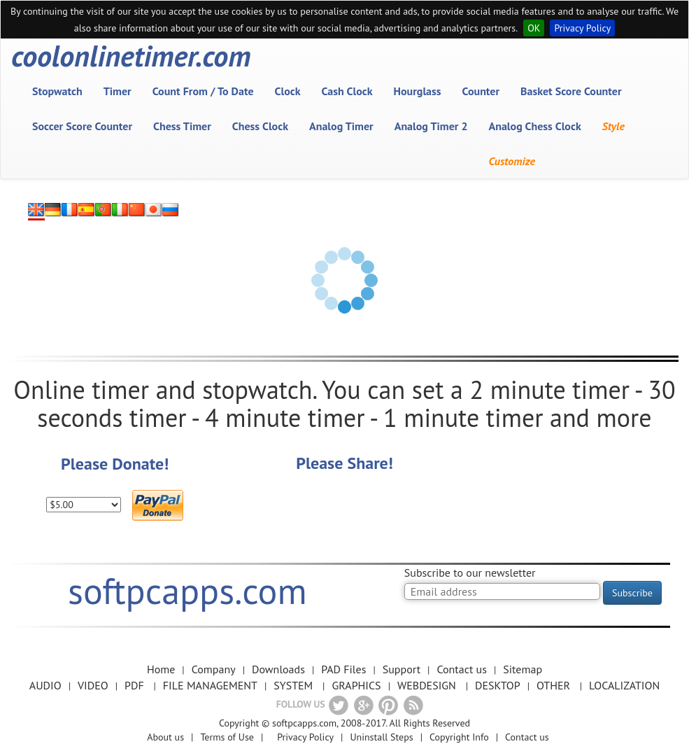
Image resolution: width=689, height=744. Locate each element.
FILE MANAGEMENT (210, 685)
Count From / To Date (203, 91)
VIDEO (93, 685)
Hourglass (417, 91)
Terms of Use (227, 737)
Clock (288, 91)
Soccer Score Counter (82, 126)
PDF (134, 685)
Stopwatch (57, 91)
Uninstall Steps (381, 737)
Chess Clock (260, 126)
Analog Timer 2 (431, 126)
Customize (512, 161)
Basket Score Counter (570, 91)
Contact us (461, 669)
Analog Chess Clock (535, 126)
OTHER (553, 685)
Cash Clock (347, 91)
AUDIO (45, 685)
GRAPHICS (356, 685)
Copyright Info (459, 737)
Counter (481, 91)
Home (161, 669)
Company (214, 669)
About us (165, 737)
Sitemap (522, 669)
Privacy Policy (582, 28)
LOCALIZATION (624, 685)
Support (401, 669)
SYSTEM (293, 685)
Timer (118, 91)
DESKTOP (497, 685)
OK (533, 28)
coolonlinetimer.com (130, 55)
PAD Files (343, 669)
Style (613, 126)
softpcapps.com (187, 590)
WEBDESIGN (426, 685)
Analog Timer (341, 126)
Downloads (278, 669)
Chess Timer (182, 126)
